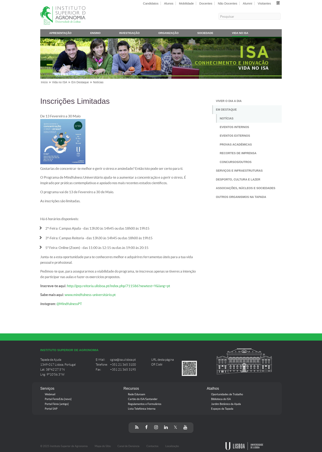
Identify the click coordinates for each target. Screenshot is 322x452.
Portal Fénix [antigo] (57, 404)
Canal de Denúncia (128, 446)
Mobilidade (186, 3)
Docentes (205, 3)
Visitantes (264, 3)
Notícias (226, 118)
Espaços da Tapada (222, 408)
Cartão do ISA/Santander (143, 399)
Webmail (50, 394)
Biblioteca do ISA (221, 399)
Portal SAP (51, 408)
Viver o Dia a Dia (229, 101)
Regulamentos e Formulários (144, 404)
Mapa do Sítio (103, 446)
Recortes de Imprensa (238, 153)
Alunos (169, 3)
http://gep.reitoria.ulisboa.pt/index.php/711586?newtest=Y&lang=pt (118, 286)
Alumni (247, 3)
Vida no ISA (240, 34)
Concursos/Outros (236, 162)
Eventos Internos (234, 127)
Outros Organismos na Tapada (241, 197)
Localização (172, 446)
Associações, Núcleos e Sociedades (245, 188)
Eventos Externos (235, 135)
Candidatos (151, 3)
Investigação (129, 34)
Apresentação (60, 34)
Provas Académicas (236, 144)
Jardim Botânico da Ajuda (226, 404)
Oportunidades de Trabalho (227, 394)
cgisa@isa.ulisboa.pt (123, 359)
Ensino (95, 34)
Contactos (152, 446)
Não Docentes (227, 3)
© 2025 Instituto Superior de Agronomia (64, 446)
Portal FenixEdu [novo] (58, 399)
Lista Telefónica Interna (141, 408)
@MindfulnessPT (69, 304)
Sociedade (205, 34)
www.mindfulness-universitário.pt (90, 295)
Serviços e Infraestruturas (239, 170)
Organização (168, 34)
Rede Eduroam (136, 394)
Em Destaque (226, 109)
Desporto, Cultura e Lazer (238, 179)
